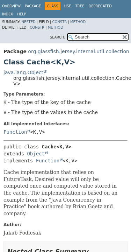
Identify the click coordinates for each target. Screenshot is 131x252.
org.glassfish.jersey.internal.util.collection (78, 51)
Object (36, 153)
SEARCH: (57, 37)
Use (67, 6)
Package (33, 6)
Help (21, 14)
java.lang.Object (23, 72)
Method (78, 22)
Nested (28, 22)
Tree (80, 6)
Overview (11, 6)
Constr (59, 22)
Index (7, 14)
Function (15, 132)
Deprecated (100, 6)
